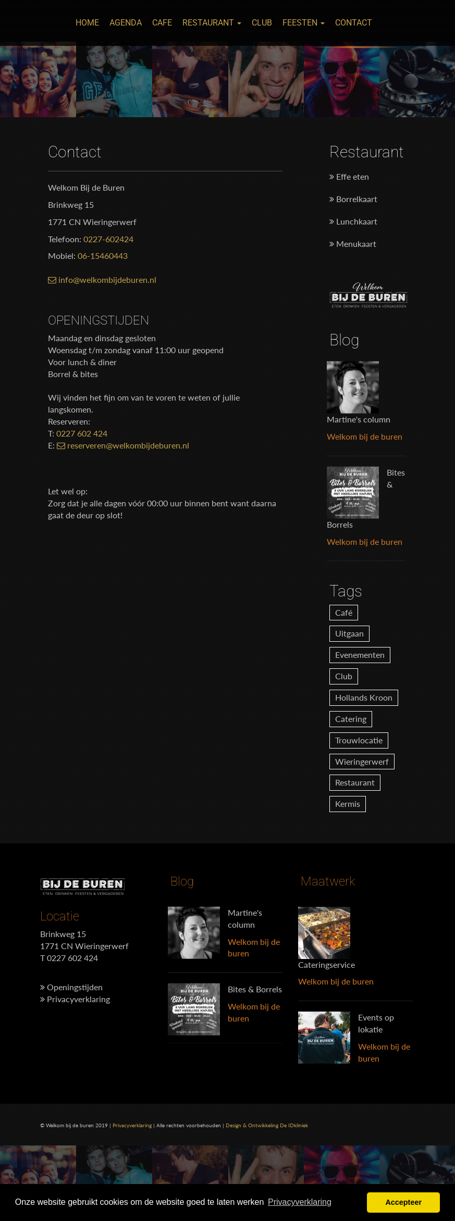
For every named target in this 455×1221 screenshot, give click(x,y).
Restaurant (211, 23)
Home (87, 23)
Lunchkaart (353, 221)
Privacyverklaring (75, 999)
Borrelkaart (353, 199)
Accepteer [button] (403, 1202)
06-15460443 (103, 255)
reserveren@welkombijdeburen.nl (123, 445)
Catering (350, 719)
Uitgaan (349, 633)
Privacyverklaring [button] (299, 1202)
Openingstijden (71, 987)
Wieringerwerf (362, 761)
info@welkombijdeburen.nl (102, 279)
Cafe (162, 23)
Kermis (347, 803)
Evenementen (360, 654)
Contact (353, 23)
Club (262, 23)
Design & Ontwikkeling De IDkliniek (267, 1125)
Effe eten (349, 176)
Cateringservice (326, 964)
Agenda (125, 23)
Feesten (303, 23)
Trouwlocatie (359, 740)
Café (343, 612)
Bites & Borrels (255, 989)
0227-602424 (108, 239)
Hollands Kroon (363, 697)
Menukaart (352, 243)
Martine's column (358, 419)
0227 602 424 (81, 433)
